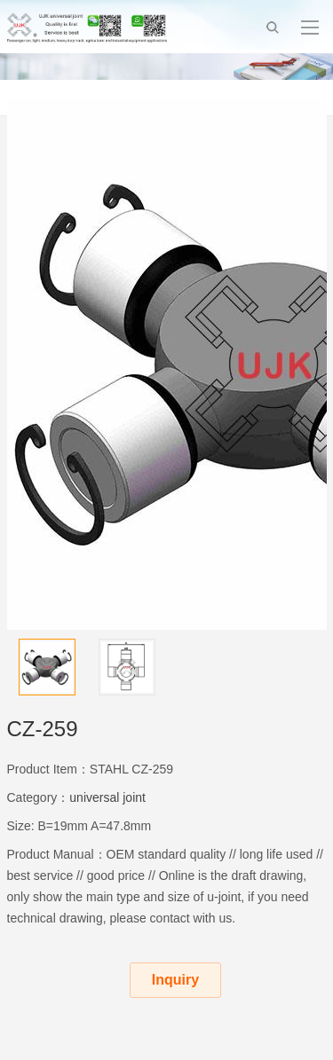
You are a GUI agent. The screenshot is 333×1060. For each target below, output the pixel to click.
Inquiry (175, 979)
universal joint (107, 797)
